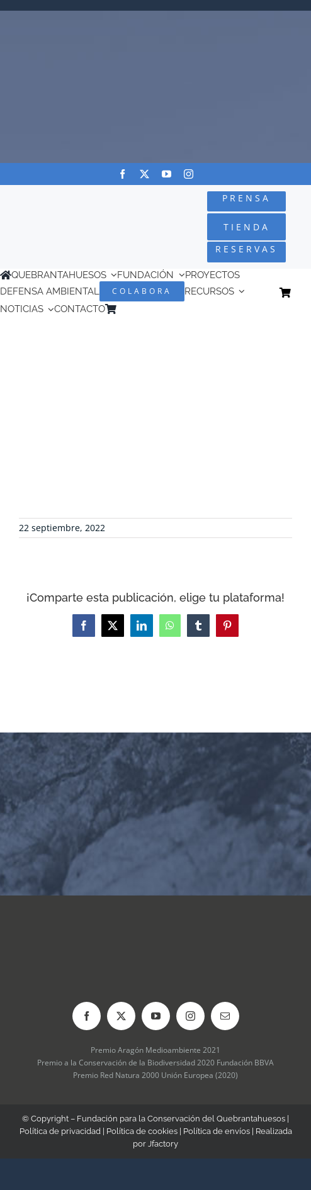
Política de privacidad (60, 1131)
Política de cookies (142, 1131)
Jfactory (163, 1143)
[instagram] (188, 174)
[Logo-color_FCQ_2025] (52, 212)
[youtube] (166, 174)
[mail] (225, 1016)
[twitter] (144, 174)
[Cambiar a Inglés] (140, 309)
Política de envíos (216, 1131)
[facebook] (122, 174)
